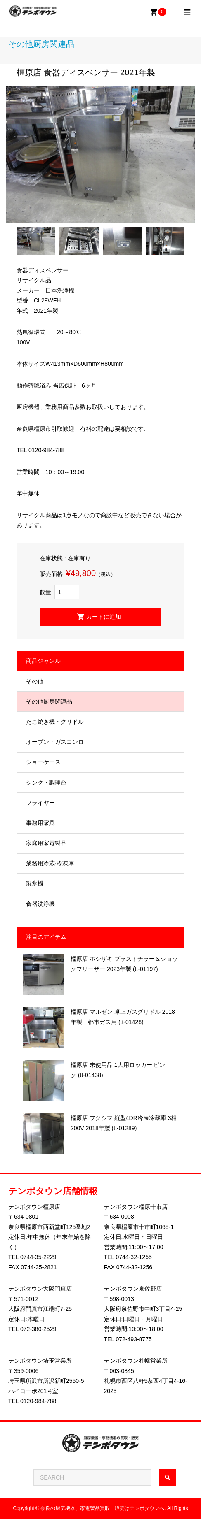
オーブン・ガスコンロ (55, 742)
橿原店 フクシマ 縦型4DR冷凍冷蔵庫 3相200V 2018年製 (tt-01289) (124, 1123)
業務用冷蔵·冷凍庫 (50, 863)
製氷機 (34, 883)
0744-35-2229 (38, 1257)
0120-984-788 (38, 1401)
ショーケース (43, 762)
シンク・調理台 (46, 782)
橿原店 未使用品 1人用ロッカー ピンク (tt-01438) (118, 1069)
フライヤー (40, 802)
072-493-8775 (134, 1339)
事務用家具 (40, 823)
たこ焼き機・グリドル (55, 721)
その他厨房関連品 (49, 701)
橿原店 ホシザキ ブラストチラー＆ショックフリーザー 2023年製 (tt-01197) (124, 963)
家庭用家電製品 (46, 843)
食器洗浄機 (40, 904)
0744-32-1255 (134, 1257)
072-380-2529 (38, 1329)
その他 (34, 681)
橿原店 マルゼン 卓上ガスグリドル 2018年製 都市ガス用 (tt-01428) (123, 1016)
